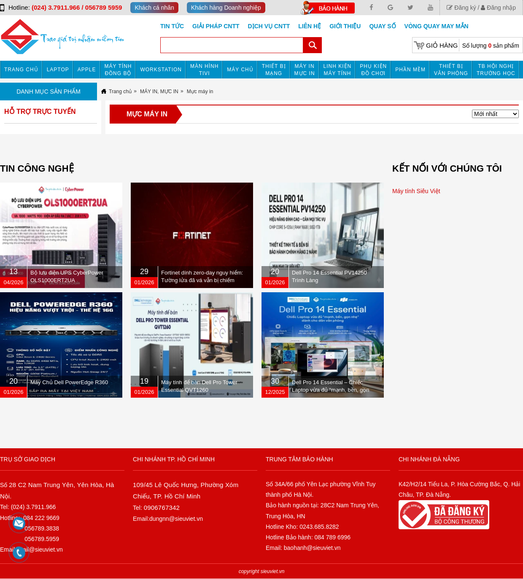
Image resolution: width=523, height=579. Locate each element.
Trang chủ (21, 70)
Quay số (382, 26)
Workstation (161, 70)
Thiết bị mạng (274, 69)
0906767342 (162, 507)
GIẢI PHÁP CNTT (215, 26)
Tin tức (172, 26)
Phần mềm (410, 70)
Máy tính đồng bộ (118, 69)
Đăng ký (461, 7)
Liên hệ (309, 26)
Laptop (58, 70)
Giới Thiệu (345, 26)
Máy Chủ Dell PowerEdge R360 (69, 382)
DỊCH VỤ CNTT (269, 26)
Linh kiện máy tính (338, 69)
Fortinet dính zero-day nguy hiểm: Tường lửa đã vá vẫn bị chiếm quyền (202, 280)
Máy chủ (240, 70)
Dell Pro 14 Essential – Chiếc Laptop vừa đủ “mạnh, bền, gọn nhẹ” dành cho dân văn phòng (330, 390)
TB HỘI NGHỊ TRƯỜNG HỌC (496, 69)
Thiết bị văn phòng (451, 69)
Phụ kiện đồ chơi (373, 69)
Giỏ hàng (442, 45)
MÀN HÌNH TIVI (204, 69)
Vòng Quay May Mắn (436, 26)
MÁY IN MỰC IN (304, 69)
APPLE (87, 70)
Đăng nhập (498, 7)
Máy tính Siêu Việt (416, 191)
